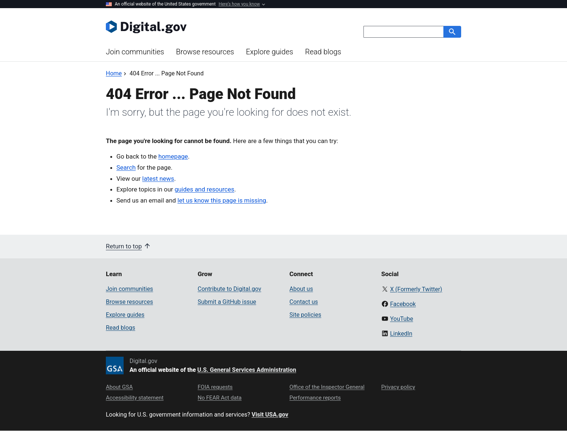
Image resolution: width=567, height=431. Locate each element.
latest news (158, 178)
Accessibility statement (135, 397)
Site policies (305, 314)
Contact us (303, 301)
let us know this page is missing (222, 200)
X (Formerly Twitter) (416, 289)
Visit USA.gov (270, 414)
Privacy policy (398, 387)
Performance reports (315, 397)
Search (126, 167)
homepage (173, 156)
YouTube (401, 318)
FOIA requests (215, 387)
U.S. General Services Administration (246, 369)
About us (301, 288)
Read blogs (323, 51)
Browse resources (205, 51)
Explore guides (269, 51)
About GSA (119, 387)
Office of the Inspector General (327, 387)
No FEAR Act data (220, 397)
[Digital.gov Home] (195, 26)
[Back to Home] (114, 73)
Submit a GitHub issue (227, 301)
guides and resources (204, 189)
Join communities (135, 51)
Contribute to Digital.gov (229, 288)
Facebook (403, 304)
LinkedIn (401, 333)
